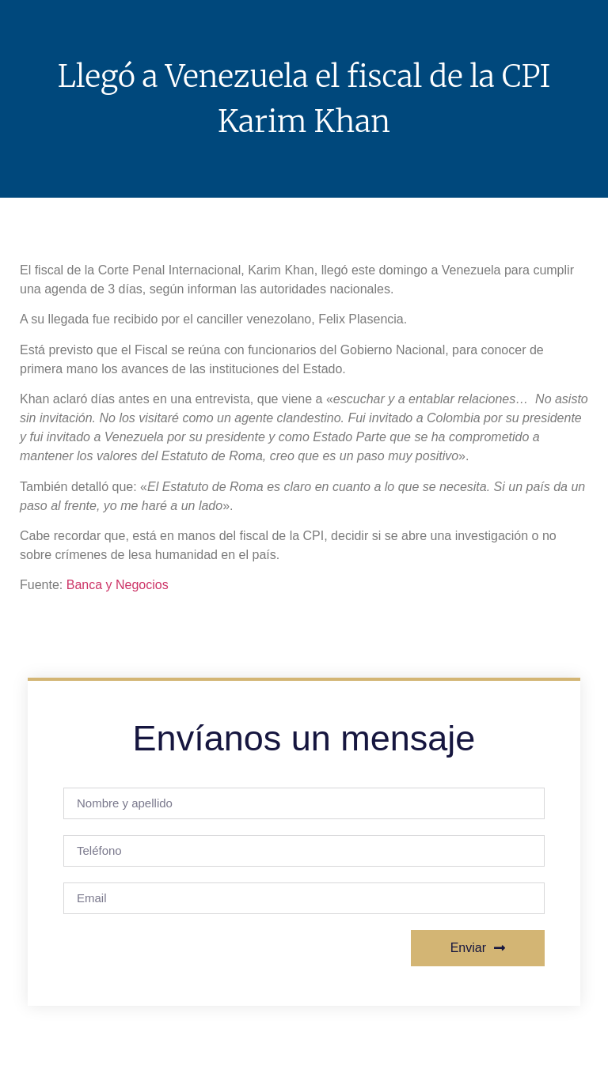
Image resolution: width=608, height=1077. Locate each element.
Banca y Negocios (117, 584)
